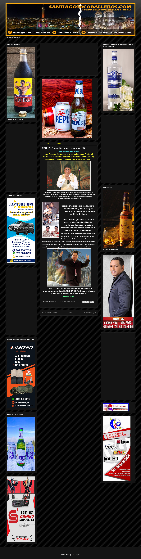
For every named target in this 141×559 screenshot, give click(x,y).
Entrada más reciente (50, 312)
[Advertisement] (69, 58)
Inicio (71, 312)
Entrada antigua (90, 312)
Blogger (77, 555)
